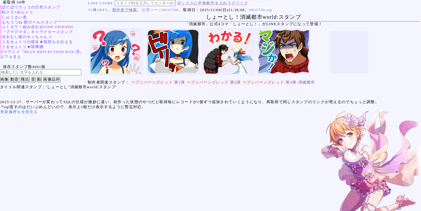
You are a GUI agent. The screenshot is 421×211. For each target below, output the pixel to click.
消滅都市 (306, 82)
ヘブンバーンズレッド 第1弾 (158, 82)
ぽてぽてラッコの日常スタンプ (31, 7)
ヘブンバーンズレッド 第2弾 (214, 82)
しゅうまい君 (14, 17)
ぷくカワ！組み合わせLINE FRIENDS (38, 27)
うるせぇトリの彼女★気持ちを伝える (37, 42)
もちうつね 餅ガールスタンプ (29, 22)
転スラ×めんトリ (18, 12)
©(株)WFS (98, 10)
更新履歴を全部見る (19, 112)
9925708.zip (260, 10)
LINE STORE (100, 3)
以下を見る (10, 57)
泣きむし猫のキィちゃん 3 (26, 37)
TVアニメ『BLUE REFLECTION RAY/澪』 (43, 52)
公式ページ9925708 (160, 10)
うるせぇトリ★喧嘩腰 (23, 47)
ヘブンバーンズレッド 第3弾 (269, 82)
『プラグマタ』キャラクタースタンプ (37, 32)
